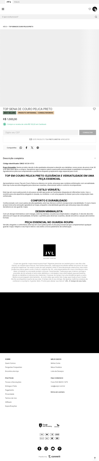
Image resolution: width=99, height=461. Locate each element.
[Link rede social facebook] (39, 449)
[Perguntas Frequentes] (26, 367)
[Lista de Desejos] (72, 371)
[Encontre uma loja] (26, 371)
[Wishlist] (89, 9)
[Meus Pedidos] (72, 367)
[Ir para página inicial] (5, 26)
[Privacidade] (26, 394)
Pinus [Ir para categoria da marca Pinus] (16, 2)
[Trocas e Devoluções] (26, 382)
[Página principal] (14, 9)
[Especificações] (26, 406)
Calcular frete (87, 132)
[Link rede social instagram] (46, 449)
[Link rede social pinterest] (59, 449)
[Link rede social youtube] (53, 449)
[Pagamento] (26, 390)
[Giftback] (26, 402)
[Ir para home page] (9, 2)
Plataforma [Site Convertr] (49, 456)
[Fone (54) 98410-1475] (72, 382)
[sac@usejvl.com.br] (72, 386)
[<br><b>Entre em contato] (72, 391)
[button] (95, 458)
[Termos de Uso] (26, 398)
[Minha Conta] (72, 363)
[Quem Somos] (26, 363)
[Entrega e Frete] (26, 386)
